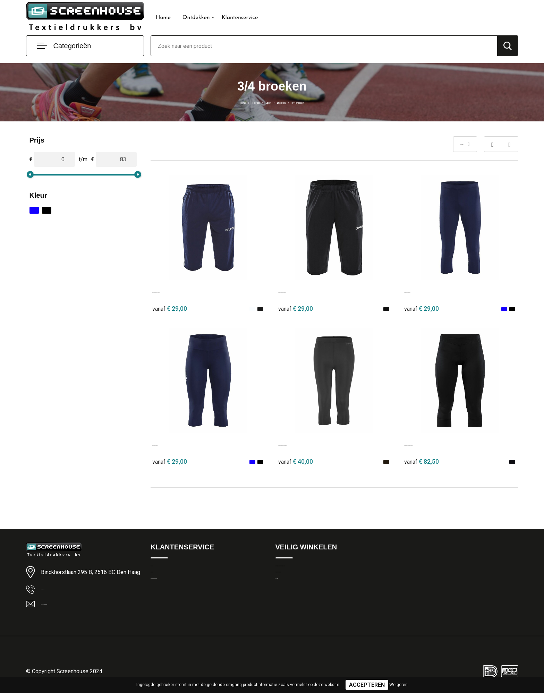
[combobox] (324, 46)
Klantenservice (240, 17)
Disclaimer (287, 600)
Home (163, 17)
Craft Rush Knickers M (432, 291)
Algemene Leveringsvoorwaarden (313, 570)
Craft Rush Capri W (176, 444)
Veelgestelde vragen (174, 600)
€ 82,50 (421, 461)
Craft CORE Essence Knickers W (445, 444)
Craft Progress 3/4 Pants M (185, 291)
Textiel (243, 102)
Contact (160, 570)
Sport (263, 102)
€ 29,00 (169, 308)
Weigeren (398, 684)
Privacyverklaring (294, 585)
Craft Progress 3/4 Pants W (312, 291)
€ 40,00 (295, 461)
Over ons (161, 585)
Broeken (285, 102)
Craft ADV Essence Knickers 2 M (318, 444)
